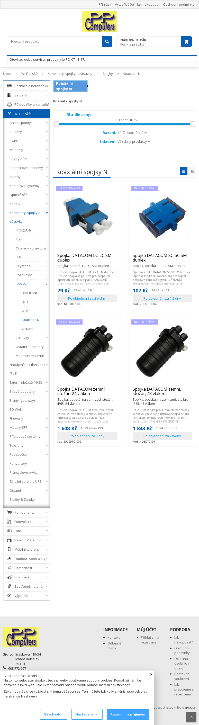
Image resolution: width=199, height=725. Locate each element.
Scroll (191, 717)
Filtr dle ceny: (78, 114)
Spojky (107, 73)
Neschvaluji (54, 714)
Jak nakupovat (148, 4)
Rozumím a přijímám (128, 714)
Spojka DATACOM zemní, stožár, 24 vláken (87, 393)
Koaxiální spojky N (64, 86)
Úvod (7, 73)
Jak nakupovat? (183, 640)
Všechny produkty (125, 141)
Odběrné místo (114, 645)
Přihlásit (105, 4)
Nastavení (86, 714)
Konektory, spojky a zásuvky (70, 73)
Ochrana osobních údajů (181, 663)
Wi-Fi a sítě (29, 73)
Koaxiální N (131, 73)
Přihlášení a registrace (150, 640)
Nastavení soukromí (182, 676)
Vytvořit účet (124, 4)
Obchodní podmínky (178, 4)
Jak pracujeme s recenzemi (184, 689)
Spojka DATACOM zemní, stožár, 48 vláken (162, 393)
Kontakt (113, 637)
